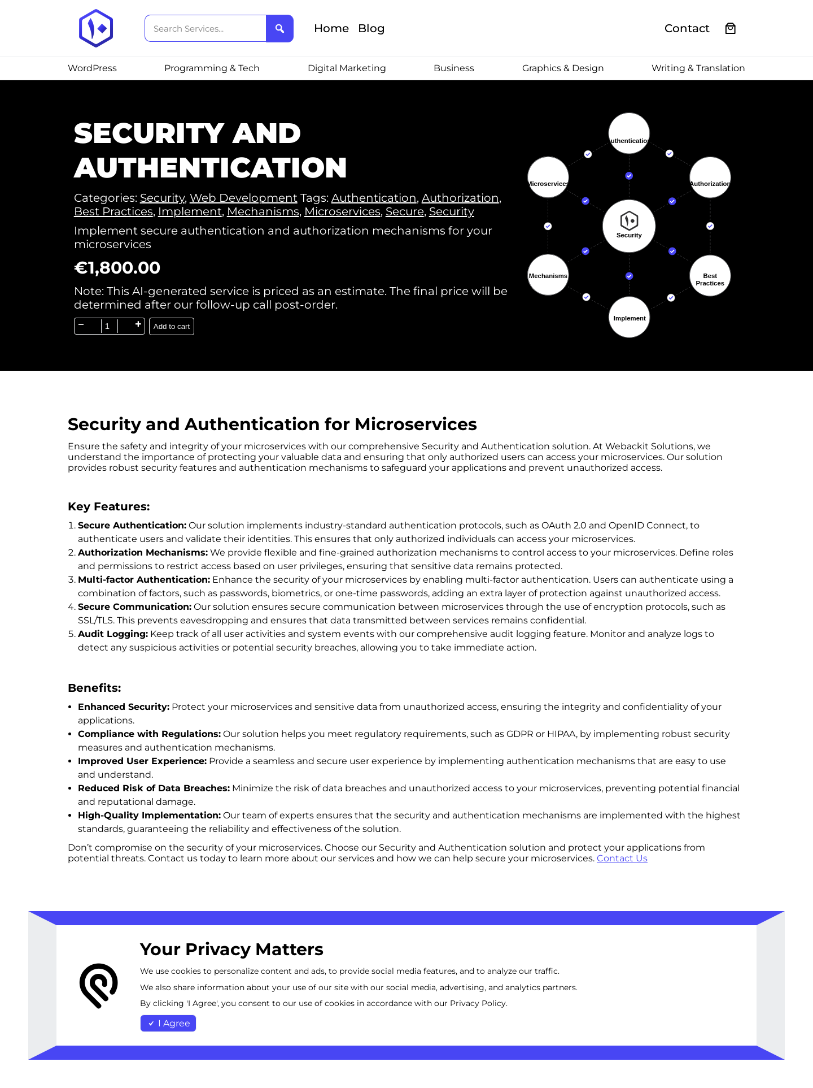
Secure (405, 211)
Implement (190, 211)
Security (162, 198)
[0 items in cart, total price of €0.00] (731, 29)
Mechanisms (263, 211)
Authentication (374, 198)
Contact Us (622, 858)
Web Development (244, 198)
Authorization (460, 198)
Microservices (342, 211)
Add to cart (172, 326)
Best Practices (113, 211)
